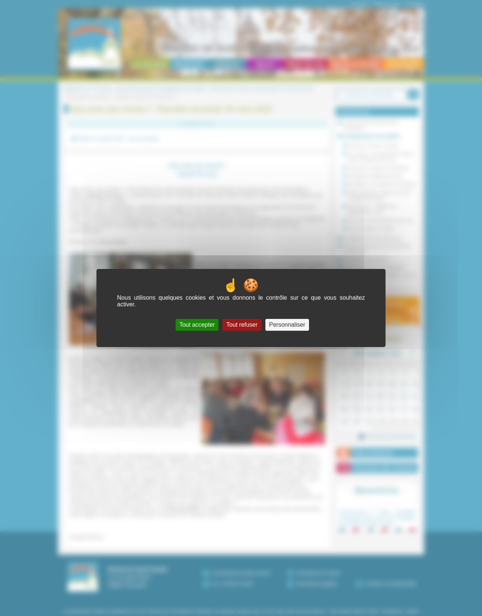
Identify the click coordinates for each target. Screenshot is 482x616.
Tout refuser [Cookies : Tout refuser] (241, 325)
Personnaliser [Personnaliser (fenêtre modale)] (287, 325)
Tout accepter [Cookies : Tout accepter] (197, 325)
